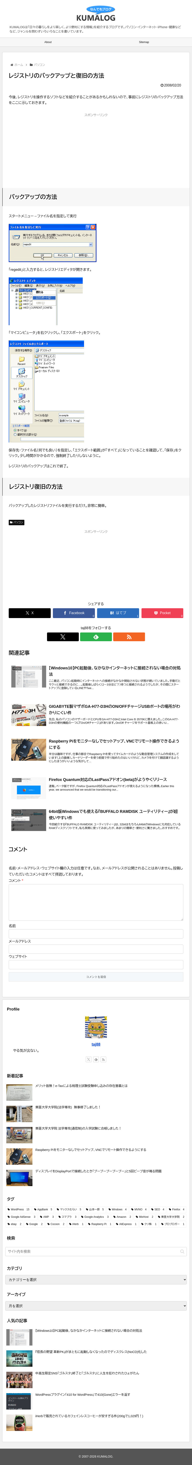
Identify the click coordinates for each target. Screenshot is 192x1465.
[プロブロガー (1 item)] (172, 1224)
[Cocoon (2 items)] (55, 1224)
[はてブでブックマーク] (118, 613)
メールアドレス (20, 941)
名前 (12, 926)
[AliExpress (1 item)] (126, 1224)
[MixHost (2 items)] (144, 1217)
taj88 (96, 1044)
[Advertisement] (96, 148)
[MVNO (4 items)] (138, 1209)
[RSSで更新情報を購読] (106, 636)
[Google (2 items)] (34, 1224)
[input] (96, 1251)
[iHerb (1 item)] (76, 1224)
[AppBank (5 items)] (43, 1209)
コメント (16, 881)
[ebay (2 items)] (14, 1224)
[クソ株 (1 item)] (148, 1224)
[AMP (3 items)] (47, 1217)
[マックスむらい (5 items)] (69, 1209)
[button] (182, 1251)
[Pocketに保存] (162, 613)
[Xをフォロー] (86, 636)
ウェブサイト (18, 957)
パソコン (16, 522)
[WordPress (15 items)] (18, 1209)
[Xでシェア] (30, 613)
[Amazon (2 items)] (122, 1217)
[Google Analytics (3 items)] (95, 1217)
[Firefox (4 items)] (176, 1209)
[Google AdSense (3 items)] (21, 1217)
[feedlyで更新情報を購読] (96, 636)
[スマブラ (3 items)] (67, 1217)
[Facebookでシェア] (74, 613)
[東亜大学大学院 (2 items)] (171, 1217)
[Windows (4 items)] (118, 1209)
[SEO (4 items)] (157, 1209)
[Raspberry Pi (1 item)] (99, 1224)
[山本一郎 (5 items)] (95, 1209)
